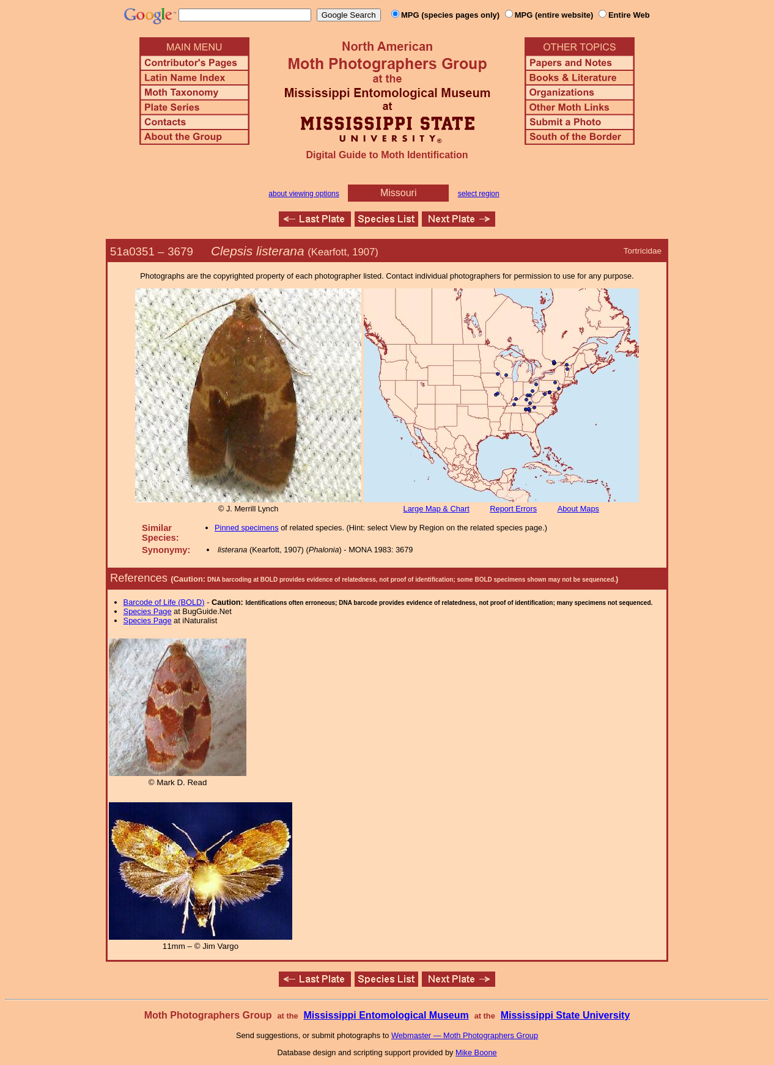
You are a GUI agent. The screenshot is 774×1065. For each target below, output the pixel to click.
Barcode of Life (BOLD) (164, 602)
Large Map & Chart (437, 508)
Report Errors (513, 508)
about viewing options (303, 193)
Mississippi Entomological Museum (385, 1015)
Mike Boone (476, 1052)
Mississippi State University (565, 1015)
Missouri (398, 193)
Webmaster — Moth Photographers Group (464, 1035)
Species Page (147, 611)
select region (478, 193)
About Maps (578, 508)
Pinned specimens (247, 527)
